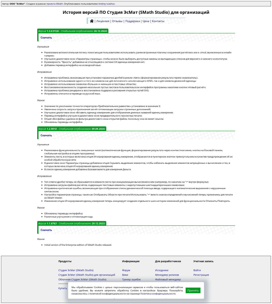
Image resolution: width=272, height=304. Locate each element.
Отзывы (117, 21)
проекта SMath (54, 3)
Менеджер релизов (167, 274)
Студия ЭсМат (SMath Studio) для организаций (86, 274)
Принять (193, 290)
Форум (126, 270)
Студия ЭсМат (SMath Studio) (75, 270)
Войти (197, 270)
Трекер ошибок (131, 279)
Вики (125, 274)
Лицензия (102, 21)
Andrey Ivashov (106, 3)
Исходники (161, 270)
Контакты (158, 21)
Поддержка (132, 21)
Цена (146, 21)
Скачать (46, 37)
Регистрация (201, 274)
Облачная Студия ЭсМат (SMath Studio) (82, 279)
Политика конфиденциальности (157, 293)
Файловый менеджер (168, 279)
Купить (62, 288)
